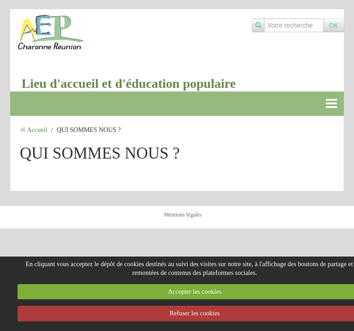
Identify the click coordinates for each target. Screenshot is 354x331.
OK (333, 25)
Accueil (37, 129)
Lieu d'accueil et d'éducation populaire (129, 83)
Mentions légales (183, 214)
